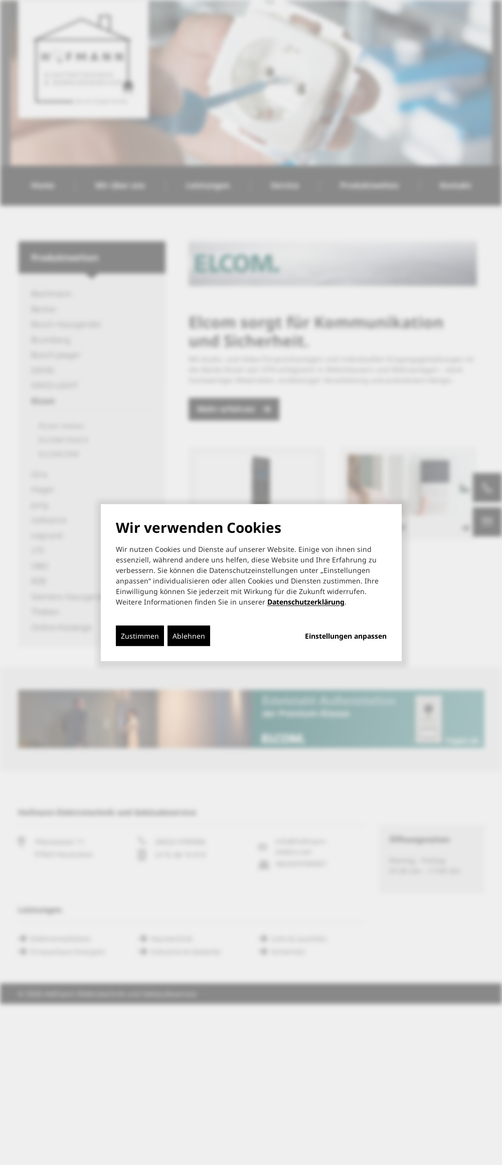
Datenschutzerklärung (306, 601)
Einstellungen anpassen (346, 636)
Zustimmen (140, 635)
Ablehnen (189, 635)
